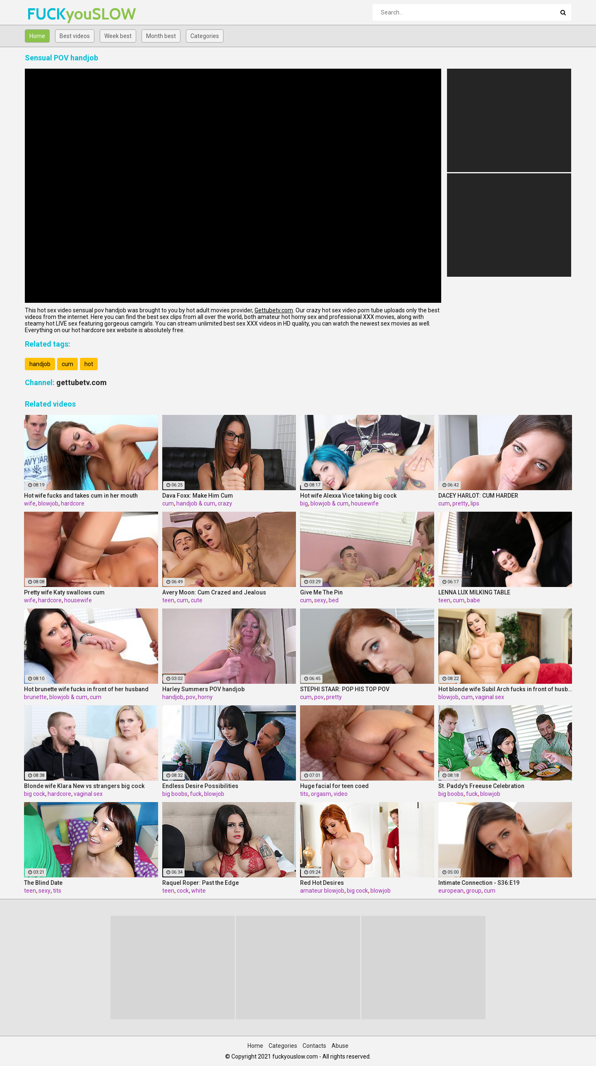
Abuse (340, 1045)
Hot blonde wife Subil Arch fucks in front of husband (505, 689)
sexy (320, 600)
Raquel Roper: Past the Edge (200, 882)
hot (88, 364)
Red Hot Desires (322, 882)
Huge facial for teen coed (334, 786)
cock (183, 890)
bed (334, 600)
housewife (365, 503)
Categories (204, 36)
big (304, 503)
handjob (39, 364)
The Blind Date (43, 882)
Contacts (314, 1045)
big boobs (174, 794)
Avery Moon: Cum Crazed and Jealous (214, 592)
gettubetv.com (81, 382)
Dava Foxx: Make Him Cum (197, 495)
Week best (118, 36)
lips (475, 503)
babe (473, 600)
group (473, 890)
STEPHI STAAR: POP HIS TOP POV (344, 689)
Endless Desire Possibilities (200, 786)
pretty (460, 503)
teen (168, 600)
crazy (225, 503)
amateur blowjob (322, 890)
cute (196, 600)
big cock (34, 794)
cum (67, 364)
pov (190, 697)
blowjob (48, 503)
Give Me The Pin (321, 592)
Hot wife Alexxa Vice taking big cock (348, 495)
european (451, 890)
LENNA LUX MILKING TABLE (474, 592)
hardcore (72, 503)
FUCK (48, 14)
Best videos (75, 36)
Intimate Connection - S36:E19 (478, 882)
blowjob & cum (329, 503)
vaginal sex (489, 697)
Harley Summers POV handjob (203, 689)
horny (205, 697)
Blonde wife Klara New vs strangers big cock (84, 786)
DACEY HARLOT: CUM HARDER (478, 495)
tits (304, 794)
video (341, 794)
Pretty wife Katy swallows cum (64, 592)
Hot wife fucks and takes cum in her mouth (81, 495)
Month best (161, 36)
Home (37, 36)
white (198, 890)
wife (30, 503)
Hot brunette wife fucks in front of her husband (86, 689)
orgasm (321, 794)
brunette (35, 697)
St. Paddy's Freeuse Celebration (481, 786)
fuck (196, 794)
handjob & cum (195, 503)
